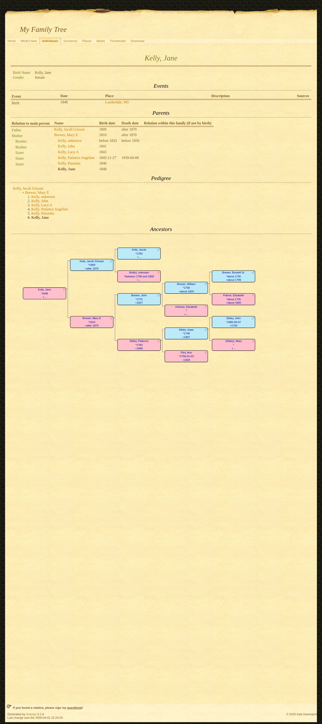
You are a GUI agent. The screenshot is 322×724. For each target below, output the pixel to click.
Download (137, 41)
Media (101, 41)
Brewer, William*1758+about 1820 (186, 287)
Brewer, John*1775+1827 (139, 299)
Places (86, 41)
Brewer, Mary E (66, 135)
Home (11, 41)
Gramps (31, 714)
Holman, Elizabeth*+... (186, 310)
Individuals (50, 41)
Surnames (70, 41)
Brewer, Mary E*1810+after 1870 (91, 322)
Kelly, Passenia (69, 163)
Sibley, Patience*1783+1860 (138, 344)
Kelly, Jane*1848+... (44, 293)
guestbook (74, 707)
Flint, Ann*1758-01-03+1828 (186, 356)
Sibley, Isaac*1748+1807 (186, 333)
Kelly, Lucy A (68, 152)
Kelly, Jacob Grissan (69, 129)
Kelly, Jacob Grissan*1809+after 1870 (92, 265)
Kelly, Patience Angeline (76, 158)
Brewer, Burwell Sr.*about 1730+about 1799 (233, 276)
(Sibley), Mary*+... (233, 344)
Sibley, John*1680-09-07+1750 (233, 322)
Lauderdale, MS (117, 102)
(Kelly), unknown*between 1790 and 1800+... (139, 276)
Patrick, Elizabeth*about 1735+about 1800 (233, 299)
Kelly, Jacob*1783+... (139, 253)
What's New (29, 41)
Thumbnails (118, 41)
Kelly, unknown (70, 141)
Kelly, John (66, 146)
